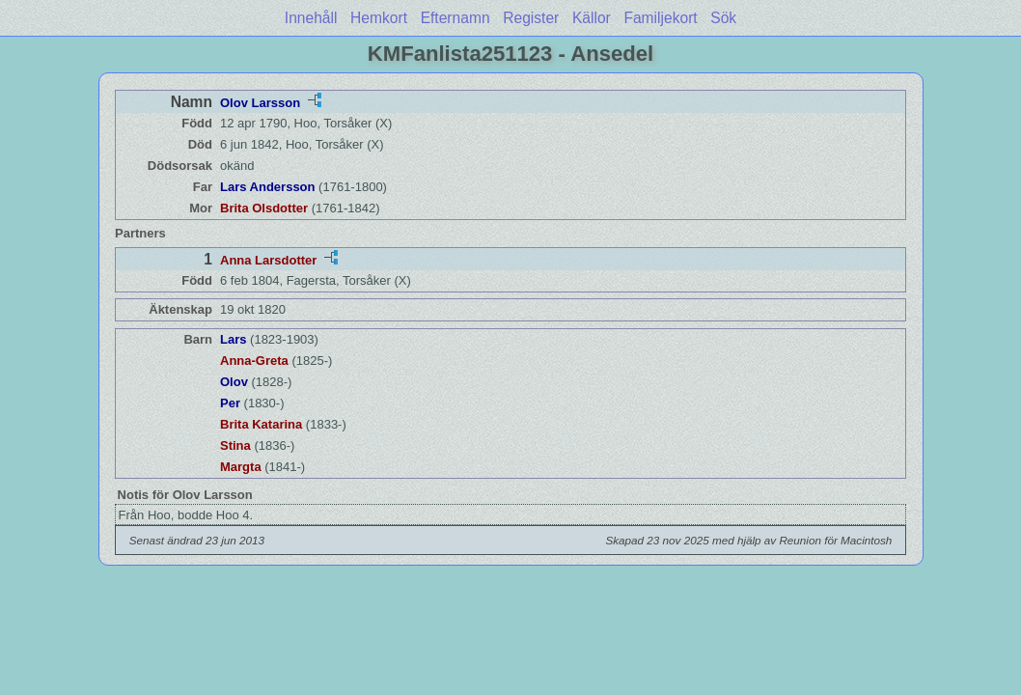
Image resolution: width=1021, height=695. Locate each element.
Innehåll (311, 18)
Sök (723, 18)
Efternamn (455, 18)
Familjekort (660, 18)
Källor (591, 18)
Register (531, 18)
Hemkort (378, 18)
